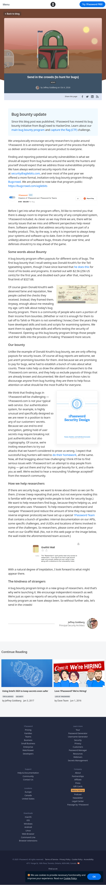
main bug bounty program (28, 128)
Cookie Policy (70, 878)
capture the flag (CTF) (64, 128)
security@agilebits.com (25, 171)
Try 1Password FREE (92, 4)
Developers (28, 751)
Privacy (78, 741)
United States (28, 796)
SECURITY (19, 695)
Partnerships (78, 774)
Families (28, 731)
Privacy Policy (65, 857)
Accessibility (88, 857)
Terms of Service (51, 857)
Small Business (28, 741)
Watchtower (28, 748)
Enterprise (28, 744)
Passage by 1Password (77, 802)
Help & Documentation (28, 770)
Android (28, 825)
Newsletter (78, 795)
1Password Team (84, 513)
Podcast (78, 792)
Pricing (28, 727)
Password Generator (77, 731)
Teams (28, 734)
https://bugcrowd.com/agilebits (27, 184)
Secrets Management (78, 758)
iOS (28, 818)
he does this (81, 265)
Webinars (77, 755)
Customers (78, 744)
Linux (28, 828)
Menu (6, 4)
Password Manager (78, 748)
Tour (78, 727)
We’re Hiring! (78, 788)
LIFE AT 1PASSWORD (62, 695)
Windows (28, 821)
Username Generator (78, 734)
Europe (28, 789)
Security (78, 738)
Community (28, 774)
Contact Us (28, 777)
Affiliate (77, 777)
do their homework (64, 453)
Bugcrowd (14, 180)
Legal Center (78, 799)
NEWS (53, 82)
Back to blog (12, 13)
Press (77, 780)
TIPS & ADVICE (8, 695)
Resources (78, 751)
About (78, 770)
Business (28, 738)
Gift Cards (77, 784)
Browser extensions (28, 838)
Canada (28, 793)
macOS (28, 815)
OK (94, 876)
